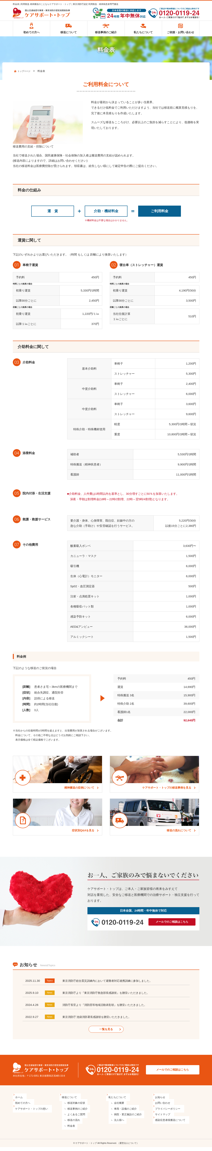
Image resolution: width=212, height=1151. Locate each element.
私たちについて (143, 34)
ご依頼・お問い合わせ (180, 34)
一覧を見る (106, 1033)
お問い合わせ (163, 1106)
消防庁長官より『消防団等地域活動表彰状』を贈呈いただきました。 (107, 1008)
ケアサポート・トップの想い (32, 1112)
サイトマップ (163, 1118)
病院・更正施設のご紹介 (125, 1118)
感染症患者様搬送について (171, 1123)
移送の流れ (70, 1123)
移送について (68, 34)
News (50, 996)
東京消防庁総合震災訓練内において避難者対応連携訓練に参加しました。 (110, 984)
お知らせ (161, 1101)
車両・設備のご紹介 (122, 1112)
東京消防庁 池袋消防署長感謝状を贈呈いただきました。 (99, 1020)
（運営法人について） (128, 1147)
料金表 (68, 1129)
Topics (50, 984)
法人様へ (116, 1123)
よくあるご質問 (73, 1118)
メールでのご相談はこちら (172, 925)
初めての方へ (31, 34)
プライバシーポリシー (168, 1112)
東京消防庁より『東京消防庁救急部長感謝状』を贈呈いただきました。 (109, 996)
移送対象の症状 (73, 1106)
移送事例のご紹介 (106, 34)
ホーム (19, 1101)
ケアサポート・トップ (86, 1147)
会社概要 (116, 1106)
